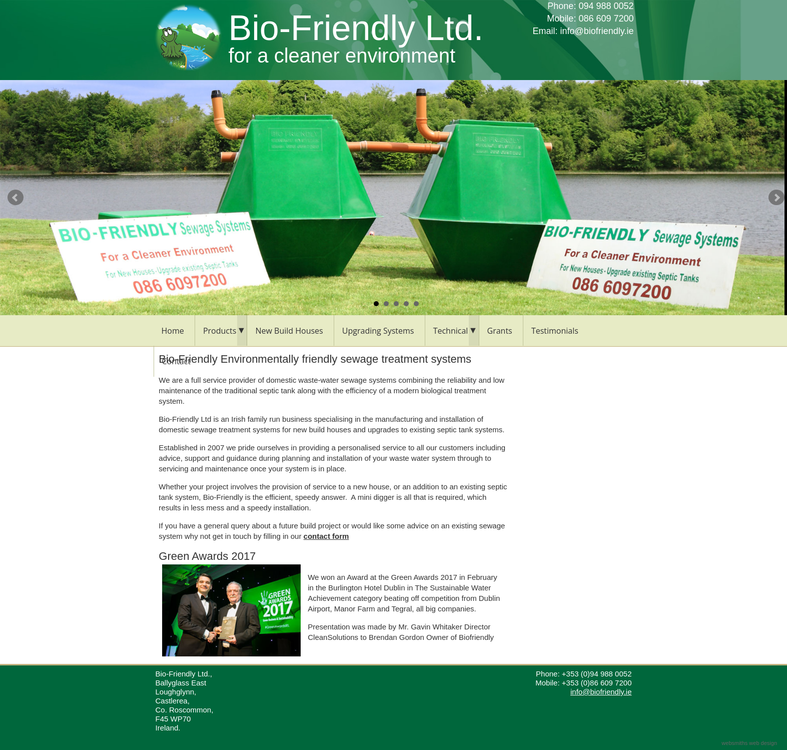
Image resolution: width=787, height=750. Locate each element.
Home (173, 330)
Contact (176, 361)
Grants (499, 330)
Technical (450, 330)
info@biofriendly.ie (596, 31)
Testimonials (554, 330)
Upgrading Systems (378, 330)
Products (219, 330)
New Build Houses (289, 330)
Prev (16, 198)
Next (776, 198)
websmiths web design (749, 743)
